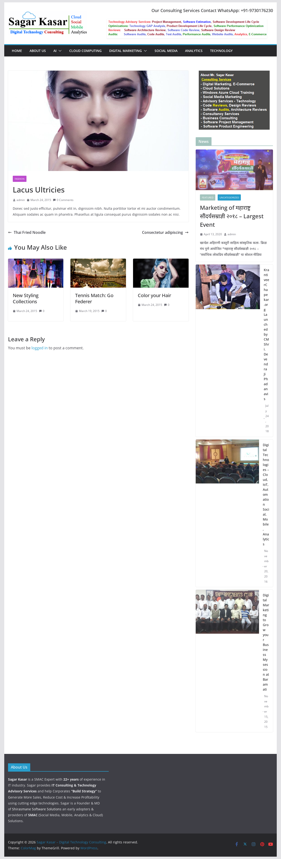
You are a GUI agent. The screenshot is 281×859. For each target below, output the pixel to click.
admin (21, 200)
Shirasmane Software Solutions (36, 809)
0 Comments (63, 200)
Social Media (166, 50)
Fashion (20, 178)
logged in (39, 347)
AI (54, 50)
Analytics (194, 50)
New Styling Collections (26, 298)
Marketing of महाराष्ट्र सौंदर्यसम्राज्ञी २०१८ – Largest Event (232, 216)
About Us (38, 50)
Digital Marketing (125, 50)
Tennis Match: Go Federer (94, 298)
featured (207, 197)
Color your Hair (154, 295)
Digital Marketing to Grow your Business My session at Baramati (266, 642)
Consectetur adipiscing (165, 232)
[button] (59, 50)
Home (17, 50)
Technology (221, 50)
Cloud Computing (85, 50)
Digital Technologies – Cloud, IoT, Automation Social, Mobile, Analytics (266, 494)
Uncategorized (229, 197)
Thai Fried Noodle (27, 232)
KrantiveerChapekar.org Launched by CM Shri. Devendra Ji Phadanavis (266, 334)
